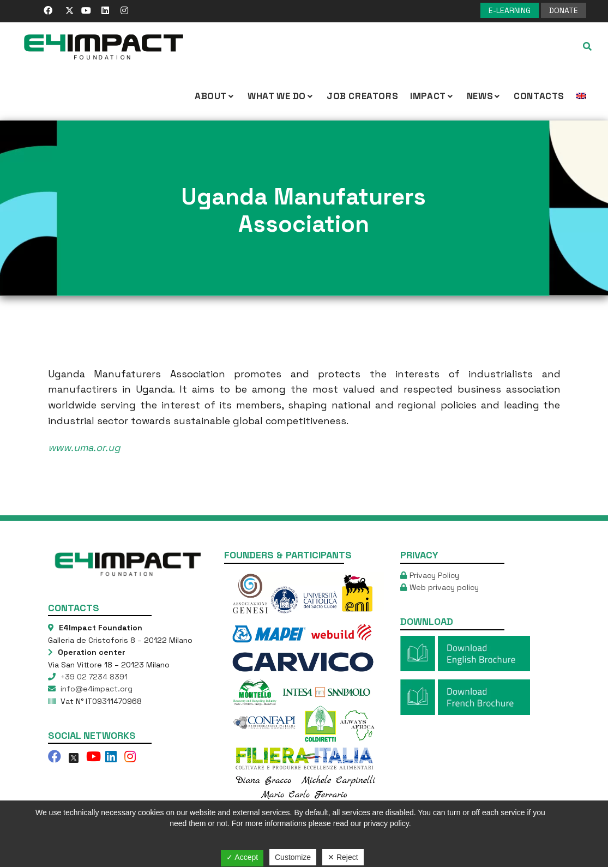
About (215, 96)
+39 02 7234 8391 (93, 677)
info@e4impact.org (95, 689)
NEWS (484, 96)
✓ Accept (242, 857)
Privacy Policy (434, 575)
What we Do (281, 96)
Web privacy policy (444, 587)
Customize (293, 857)
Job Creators (362, 96)
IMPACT (432, 96)
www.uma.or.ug (84, 447)
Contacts (539, 96)
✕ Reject (343, 857)
